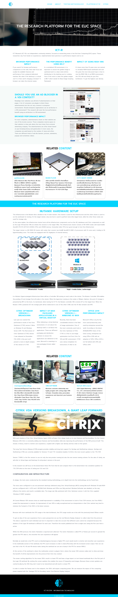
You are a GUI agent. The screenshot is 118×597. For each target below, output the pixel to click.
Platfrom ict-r (93, 4)
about (58, 4)
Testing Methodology (74, 4)
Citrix (105, 4)
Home (49, 4)
